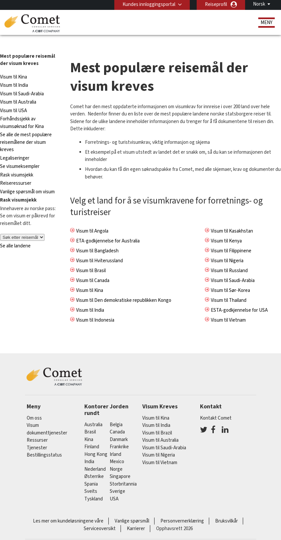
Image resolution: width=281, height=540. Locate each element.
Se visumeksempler (20, 155)
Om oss (34, 407)
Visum (33, 414)
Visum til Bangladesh (97, 239)
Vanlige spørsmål (132, 510)
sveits (90, 480)
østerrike (94, 465)
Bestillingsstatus (44, 444)
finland (91, 435)
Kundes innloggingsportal (148, 4)
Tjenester (37, 436)
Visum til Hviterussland (99, 249)
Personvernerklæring (182, 510)
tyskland (93, 487)
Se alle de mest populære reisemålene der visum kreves (26, 131)
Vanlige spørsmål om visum (27, 180)
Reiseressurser (15, 172)
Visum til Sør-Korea (230, 279)
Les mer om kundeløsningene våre (68, 510)
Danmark (119, 428)
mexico (117, 450)
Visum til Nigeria (227, 249)
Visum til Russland (229, 259)
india (89, 450)
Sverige (117, 480)
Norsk (259, 4)
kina (88, 428)
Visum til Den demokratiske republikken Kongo (123, 289)
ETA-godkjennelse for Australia (108, 229)
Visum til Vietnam (228, 308)
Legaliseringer (14, 147)
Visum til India (14, 74)
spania (91, 472)
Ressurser (37, 429)
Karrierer (136, 517)
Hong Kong (95, 443)
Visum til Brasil (91, 259)
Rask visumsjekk (16, 164)
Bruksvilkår (226, 510)
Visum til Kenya (226, 229)
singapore (120, 465)
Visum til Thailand (228, 289)
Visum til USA (13, 99)
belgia (116, 413)
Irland (115, 443)
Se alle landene (15, 234)
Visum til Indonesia (95, 308)
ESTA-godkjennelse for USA (239, 299)
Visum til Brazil (157, 422)
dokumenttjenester (47, 422)
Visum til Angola (92, 219)
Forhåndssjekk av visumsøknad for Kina (22, 112)
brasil (90, 421)
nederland (95, 458)
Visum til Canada (92, 269)
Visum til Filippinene (231, 239)
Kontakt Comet (216, 407)
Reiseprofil (216, 4)
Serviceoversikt (100, 517)
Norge (116, 458)
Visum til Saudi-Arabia (22, 82)
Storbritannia (123, 472)
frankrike (119, 435)
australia (93, 413)
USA (114, 487)
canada (117, 421)
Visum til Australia (18, 91)
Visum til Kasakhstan (232, 219)
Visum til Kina (13, 66)
